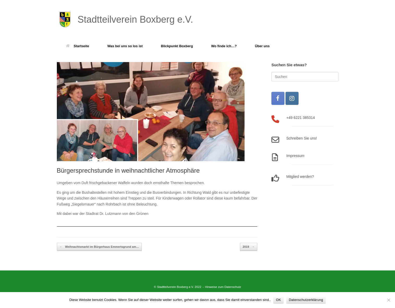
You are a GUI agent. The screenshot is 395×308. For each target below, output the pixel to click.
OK (278, 300)
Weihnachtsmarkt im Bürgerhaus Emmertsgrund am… (99, 247)
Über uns (262, 46)
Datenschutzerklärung (306, 300)
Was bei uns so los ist (125, 46)
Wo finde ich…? (224, 46)
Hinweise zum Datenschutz (223, 286)
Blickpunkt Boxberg (177, 46)
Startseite (77, 46)
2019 (249, 247)
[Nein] (388, 300)
